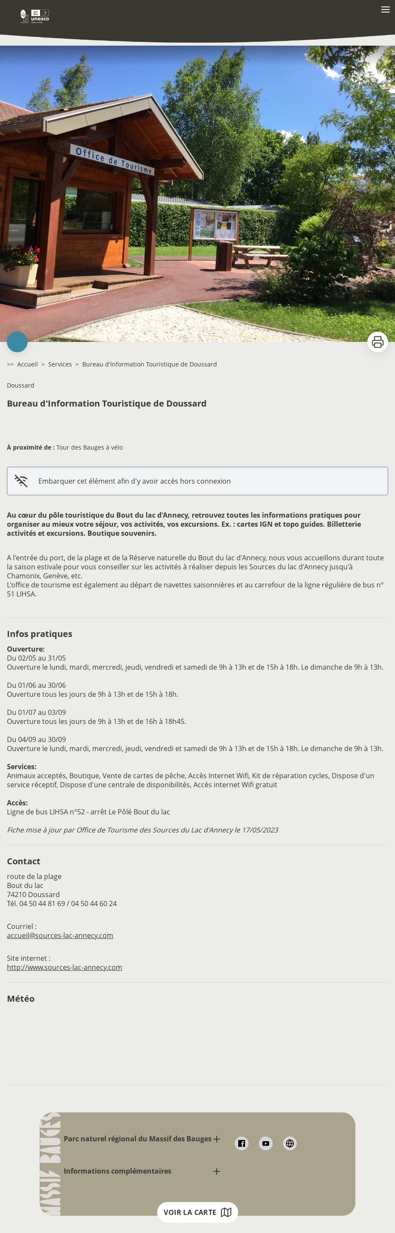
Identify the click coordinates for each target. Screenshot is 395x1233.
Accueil (27, 364)
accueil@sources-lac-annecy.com (60, 935)
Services (60, 364)
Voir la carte (197, 1212)
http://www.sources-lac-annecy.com (64, 967)
